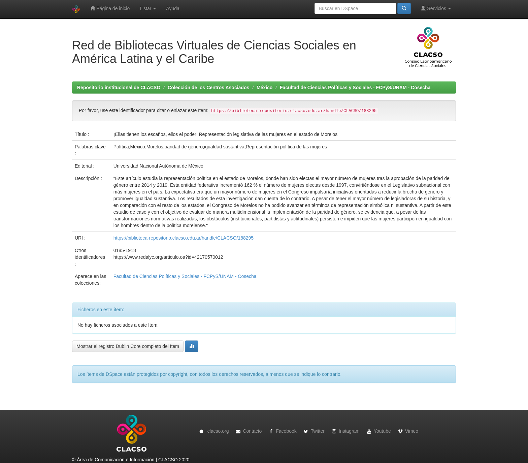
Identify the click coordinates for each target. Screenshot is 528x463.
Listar (148, 8)
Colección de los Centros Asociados (208, 87)
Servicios (436, 8)
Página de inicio (110, 8)
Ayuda (172, 8)
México (264, 87)
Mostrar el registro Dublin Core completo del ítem (127, 346)
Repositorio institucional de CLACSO (118, 87)
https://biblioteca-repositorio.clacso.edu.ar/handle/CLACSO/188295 (183, 238)
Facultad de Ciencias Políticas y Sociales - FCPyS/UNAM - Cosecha (355, 87)
